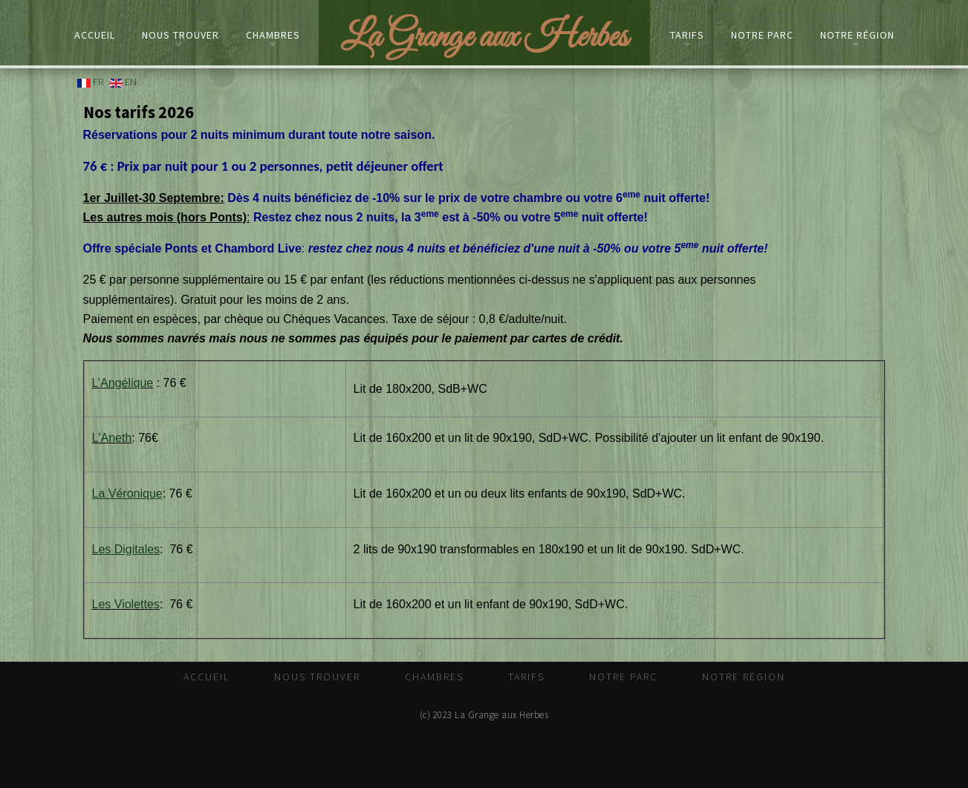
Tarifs (687, 35)
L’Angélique (123, 383)
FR (90, 81)
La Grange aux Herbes (484, 37)
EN (123, 81)
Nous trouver (180, 35)
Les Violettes (126, 604)
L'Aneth (112, 438)
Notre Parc (762, 35)
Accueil (94, 35)
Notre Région (857, 35)
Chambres (273, 35)
